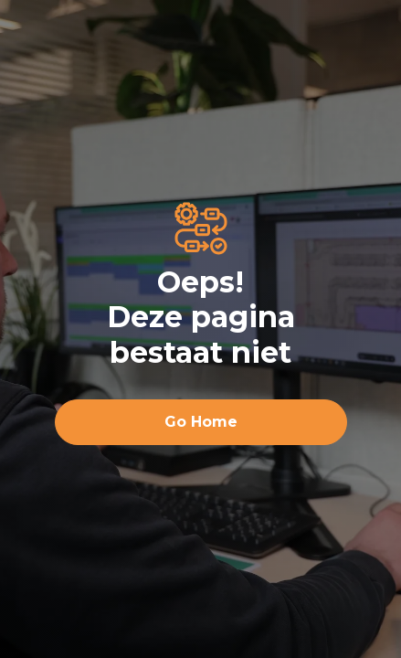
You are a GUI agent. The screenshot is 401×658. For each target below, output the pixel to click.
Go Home (200, 421)
